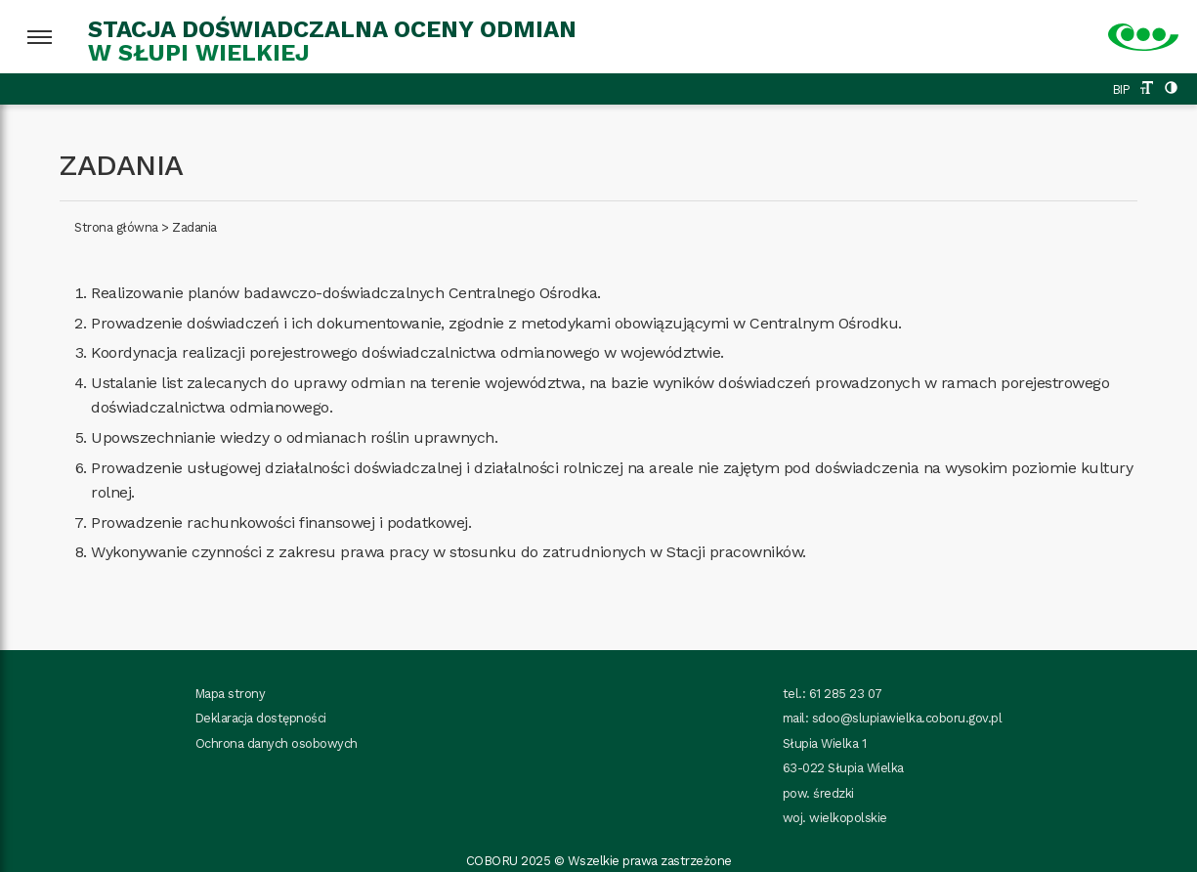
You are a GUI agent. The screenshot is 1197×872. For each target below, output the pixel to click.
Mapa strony (230, 693)
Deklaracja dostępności (260, 718)
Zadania (194, 227)
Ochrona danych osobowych (276, 743)
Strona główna (116, 227)
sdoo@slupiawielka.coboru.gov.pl (907, 718)
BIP (1122, 89)
